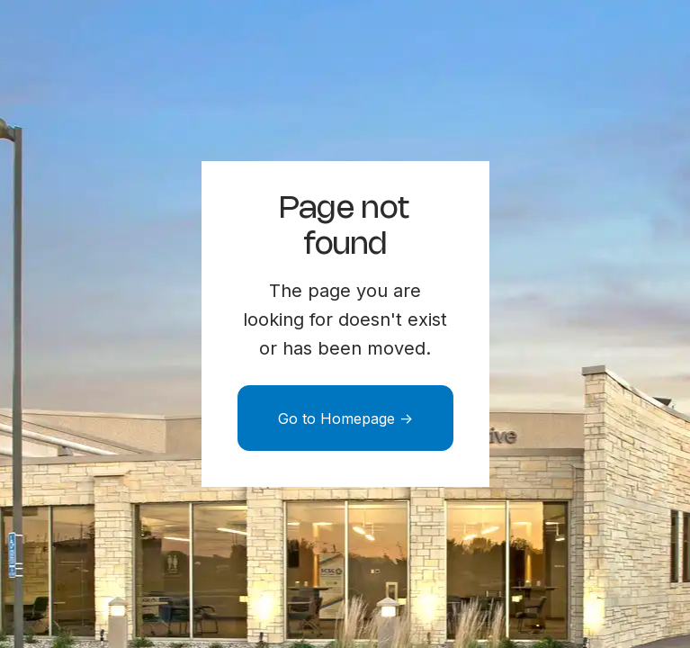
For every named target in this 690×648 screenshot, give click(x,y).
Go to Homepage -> (345, 419)
